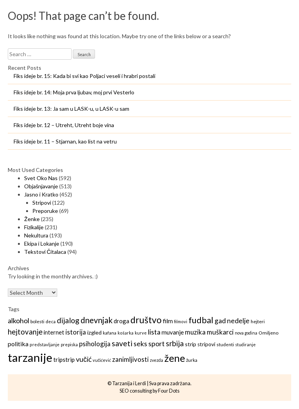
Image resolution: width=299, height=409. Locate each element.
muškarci (220, 332)
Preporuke (45, 210)
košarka (126, 332)
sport (156, 343)
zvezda (156, 360)
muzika (195, 332)
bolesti (37, 321)
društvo (146, 319)
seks (140, 343)
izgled (94, 332)
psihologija (95, 344)
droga (121, 320)
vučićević (102, 360)
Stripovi (41, 202)
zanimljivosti (130, 359)
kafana (109, 332)
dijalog (68, 320)
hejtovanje (25, 332)
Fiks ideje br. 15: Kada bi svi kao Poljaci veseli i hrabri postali (84, 76)
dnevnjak (97, 320)
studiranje (245, 344)
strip (190, 344)
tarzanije (30, 357)
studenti (225, 344)
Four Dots (168, 391)
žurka (191, 360)
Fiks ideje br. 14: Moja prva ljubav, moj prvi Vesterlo (74, 92)
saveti (122, 343)
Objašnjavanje (41, 186)
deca (51, 321)
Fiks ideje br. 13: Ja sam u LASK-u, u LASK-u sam (71, 108)
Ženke (32, 219)
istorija (75, 332)
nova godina (246, 332)
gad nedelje (232, 321)
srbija (175, 343)
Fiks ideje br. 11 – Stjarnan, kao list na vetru (65, 141)
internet (54, 332)
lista (154, 332)
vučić (83, 359)
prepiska (69, 344)
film (168, 320)
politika (18, 343)
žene (174, 358)
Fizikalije (34, 227)
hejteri (258, 321)
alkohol (18, 320)
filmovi (180, 321)
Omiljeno (268, 333)
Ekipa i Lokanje (41, 243)
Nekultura (36, 235)
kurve (141, 332)
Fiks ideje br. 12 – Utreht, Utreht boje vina (64, 125)
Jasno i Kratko (41, 194)
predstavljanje (45, 344)
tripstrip (64, 359)
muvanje (173, 332)
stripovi (206, 344)
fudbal (200, 320)
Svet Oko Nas (41, 178)
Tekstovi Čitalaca (45, 251)
